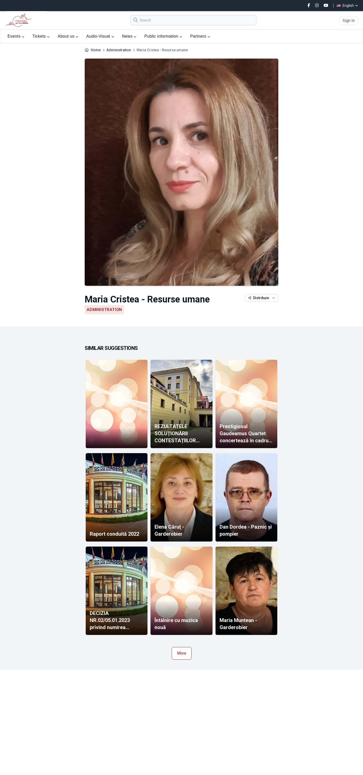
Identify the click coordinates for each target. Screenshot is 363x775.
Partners (200, 36)
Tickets (41, 36)
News (129, 36)
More (181, 653)
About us (68, 36)
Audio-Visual (100, 36)
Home (96, 50)
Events (16, 36)
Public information (163, 36)
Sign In (349, 20)
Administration (118, 50)
